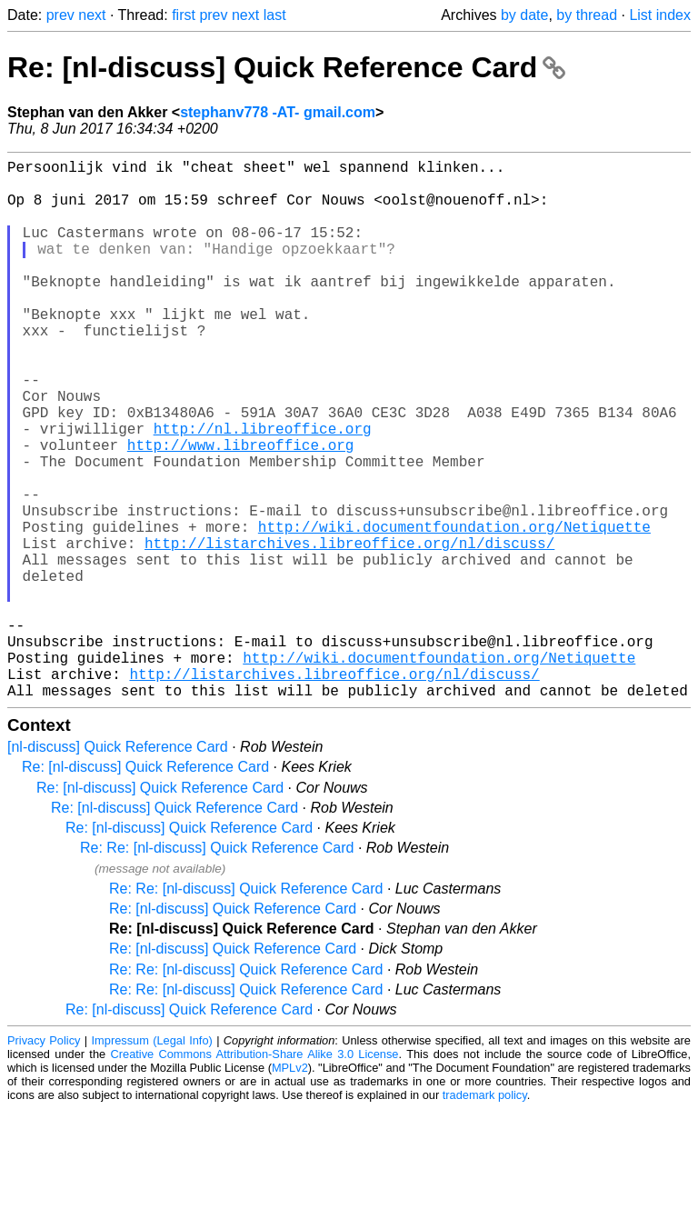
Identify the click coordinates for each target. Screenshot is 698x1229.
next (91, 15)
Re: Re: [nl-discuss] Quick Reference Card (217, 967)
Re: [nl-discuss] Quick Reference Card (286, 67)
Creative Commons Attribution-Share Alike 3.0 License (255, 1174)
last (275, 15)
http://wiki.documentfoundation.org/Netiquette (454, 610)
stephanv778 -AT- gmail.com (277, 112)
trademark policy (485, 1215)
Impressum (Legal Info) (152, 1160)
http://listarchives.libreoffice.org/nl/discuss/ (349, 630)
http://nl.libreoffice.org (263, 490)
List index (660, 15)
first (183, 15)
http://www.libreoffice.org (240, 510)
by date (524, 15)
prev (60, 15)
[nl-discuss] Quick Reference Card (117, 866)
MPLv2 (290, 1187)
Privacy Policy (43, 1160)
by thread (586, 15)
